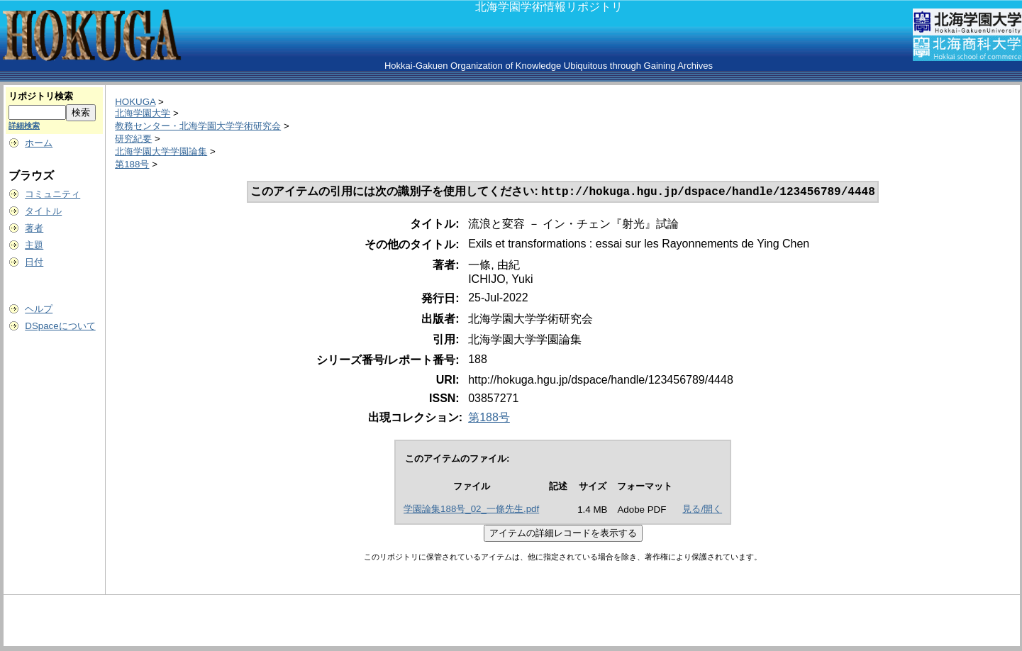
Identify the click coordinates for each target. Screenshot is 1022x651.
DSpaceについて (60, 326)
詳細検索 (24, 125)
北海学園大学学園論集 (161, 151)
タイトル (43, 211)
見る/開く (702, 510)
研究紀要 (133, 138)
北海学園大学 (142, 113)
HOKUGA (135, 101)
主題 (34, 245)
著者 (34, 228)
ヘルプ (38, 309)
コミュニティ (52, 194)
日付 (34, 262)
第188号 (132, 164)
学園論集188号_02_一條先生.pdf (471, 510)
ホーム (38, 143)
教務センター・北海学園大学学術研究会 (198, 126)
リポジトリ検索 (41, 96)
